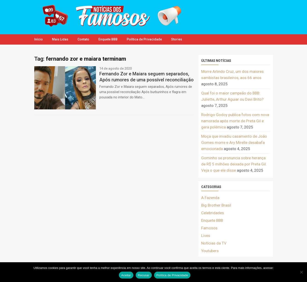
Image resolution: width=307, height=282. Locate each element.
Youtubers (210, 250)
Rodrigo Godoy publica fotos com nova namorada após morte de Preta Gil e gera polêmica (235, 120)
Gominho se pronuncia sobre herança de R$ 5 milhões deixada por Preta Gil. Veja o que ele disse (234, 164)
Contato (83, 39)
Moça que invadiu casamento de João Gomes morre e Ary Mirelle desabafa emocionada (234, 142)
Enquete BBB (108, 39)
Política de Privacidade (144, 39)
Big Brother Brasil (216, 205)
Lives (205, 235)
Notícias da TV (214, 243)
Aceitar (126, 275)
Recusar (143, 275)
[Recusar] (301, 272)
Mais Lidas (60, 39)
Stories (176, 39)
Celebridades (212, 213)
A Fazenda (210, 197)
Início (38, 39)
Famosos (209, 228)
